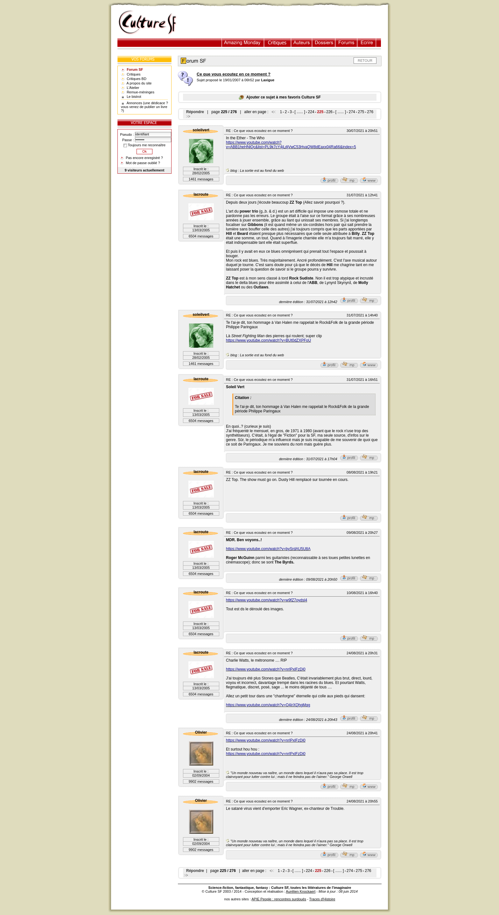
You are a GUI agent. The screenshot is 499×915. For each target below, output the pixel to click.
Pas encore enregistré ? (144, 158)
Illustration (243, 42)
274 (352, 112)
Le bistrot (134, 96)
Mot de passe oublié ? (143, 163)
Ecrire (366, 42)
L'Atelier (133, 88)
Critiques (277, 42)
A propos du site (139, 83)
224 (311, 112)
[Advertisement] (285, 22)
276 (370, 112)
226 (329, 112)
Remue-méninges (140, 92)
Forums (346, 42)
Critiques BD (136, 79)
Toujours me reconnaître (144, 145)
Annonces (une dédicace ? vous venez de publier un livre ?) (144, 107)
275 (361, 112)
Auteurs (301, 42)
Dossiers (323, 42)
